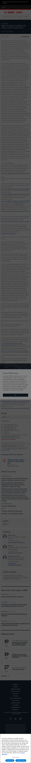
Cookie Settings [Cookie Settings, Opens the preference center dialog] (15, 758)
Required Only (10, 761)
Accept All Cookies (21, 761)
